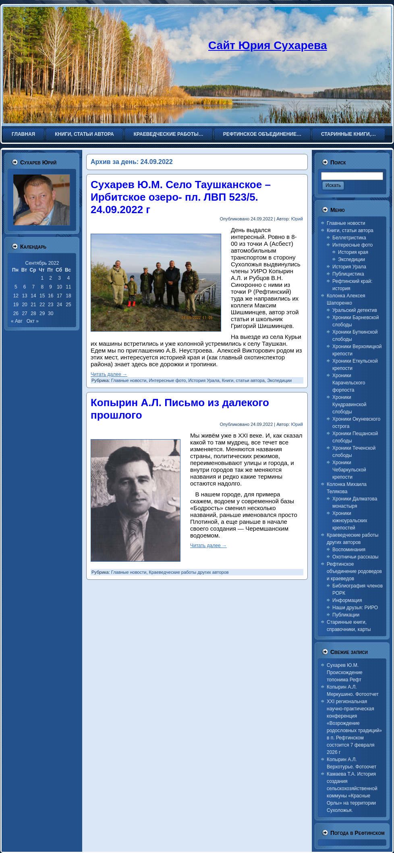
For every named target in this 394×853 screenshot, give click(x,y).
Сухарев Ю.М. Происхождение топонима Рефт (345, 672)
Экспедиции (279, 380)
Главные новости (129, 380)
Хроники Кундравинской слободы (349, 404)
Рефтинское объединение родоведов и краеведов (354, 571)
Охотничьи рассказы (355, 557)
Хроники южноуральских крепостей (349, 521)
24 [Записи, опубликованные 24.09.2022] (59, 304)
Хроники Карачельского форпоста (348, 383)
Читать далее (109, 374)
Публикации (345, 615)
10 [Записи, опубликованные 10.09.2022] (59, 287)
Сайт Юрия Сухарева (267, 45)
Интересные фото (167, 380)
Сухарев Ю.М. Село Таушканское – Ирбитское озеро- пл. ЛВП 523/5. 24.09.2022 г (181, 197)
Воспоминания (348, 549)
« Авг (17, 321)
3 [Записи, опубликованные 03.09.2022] (59, 278)
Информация (347, 600)
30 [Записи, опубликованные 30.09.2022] (50, 313)
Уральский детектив (354, 310)
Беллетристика (349, 238)
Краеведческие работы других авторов (189, 572)
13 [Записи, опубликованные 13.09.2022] (24, 296)
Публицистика (348, 274)
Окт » (33, 321)
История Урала (204, 380)
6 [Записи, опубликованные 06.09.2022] (24, 287)
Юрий (297, 218)
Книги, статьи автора (243, 380)
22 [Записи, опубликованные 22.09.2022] (42, 304)
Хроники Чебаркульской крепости (349, 470)
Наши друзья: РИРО (355, 607)
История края (353, 252)
